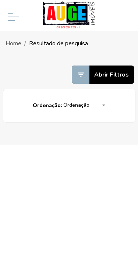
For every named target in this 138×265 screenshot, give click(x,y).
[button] (84, 105)
